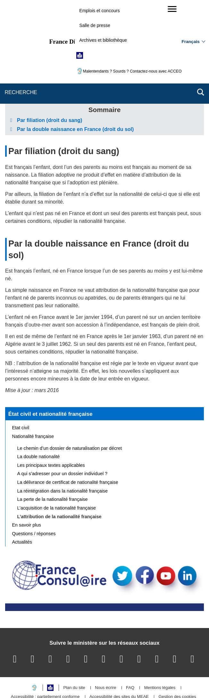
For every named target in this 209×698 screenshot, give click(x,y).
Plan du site (74, 651)
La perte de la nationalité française (52, 463)
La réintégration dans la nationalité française (62, 454)
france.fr (148, 682)
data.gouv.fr (176, 682)
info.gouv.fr (120, 682)
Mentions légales (160, 651)
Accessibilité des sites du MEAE (119, 660)
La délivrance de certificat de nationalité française (67, 446)
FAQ (130, 651)
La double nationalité (38, 420)
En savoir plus (26, 488)
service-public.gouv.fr (39, 682)
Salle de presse (94, 25)
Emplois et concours (99, 10)
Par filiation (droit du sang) (63, 115)
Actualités (22, 506)
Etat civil (20, 391)
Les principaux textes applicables (51, 429)
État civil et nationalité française (50, 377)
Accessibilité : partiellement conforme (45, 660)
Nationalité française (33, 400)
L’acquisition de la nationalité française (56, 471)
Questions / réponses (34, 497)
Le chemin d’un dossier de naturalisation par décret (69, 411)
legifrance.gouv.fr (84, 682)
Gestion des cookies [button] (177, 660)
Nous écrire (105, 651)
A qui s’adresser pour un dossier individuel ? (62, 437)
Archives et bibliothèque (103, 40)
